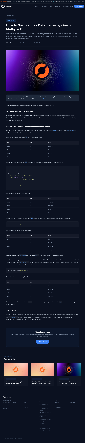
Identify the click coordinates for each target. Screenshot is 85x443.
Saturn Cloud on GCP (45, 428)
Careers (72, 400)
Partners (36, 6)
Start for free (79, 6)
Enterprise (66, 6)
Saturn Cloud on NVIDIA (44, 416)
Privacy (80, 439)
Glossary (57, 402)
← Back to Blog (10, 15)
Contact (72, 405)
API (25, 402)
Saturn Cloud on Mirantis (44, 401)
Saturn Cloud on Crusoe (44, 409)
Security (72, 402)
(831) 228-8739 (6, 408)
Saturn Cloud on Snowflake (44, 422)
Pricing (26, 407)
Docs (50, 6)
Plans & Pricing (58, 6)
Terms (75, 439)
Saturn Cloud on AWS (45, 419)
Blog (56, 400)
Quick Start (27, 400)
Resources (44, 6)
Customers (58, 407)
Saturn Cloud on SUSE (45, 412)
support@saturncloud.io (9, 407)
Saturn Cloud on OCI (45, 430)
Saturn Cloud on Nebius (44, 405)
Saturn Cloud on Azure (46, 426)
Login (71, 6)
